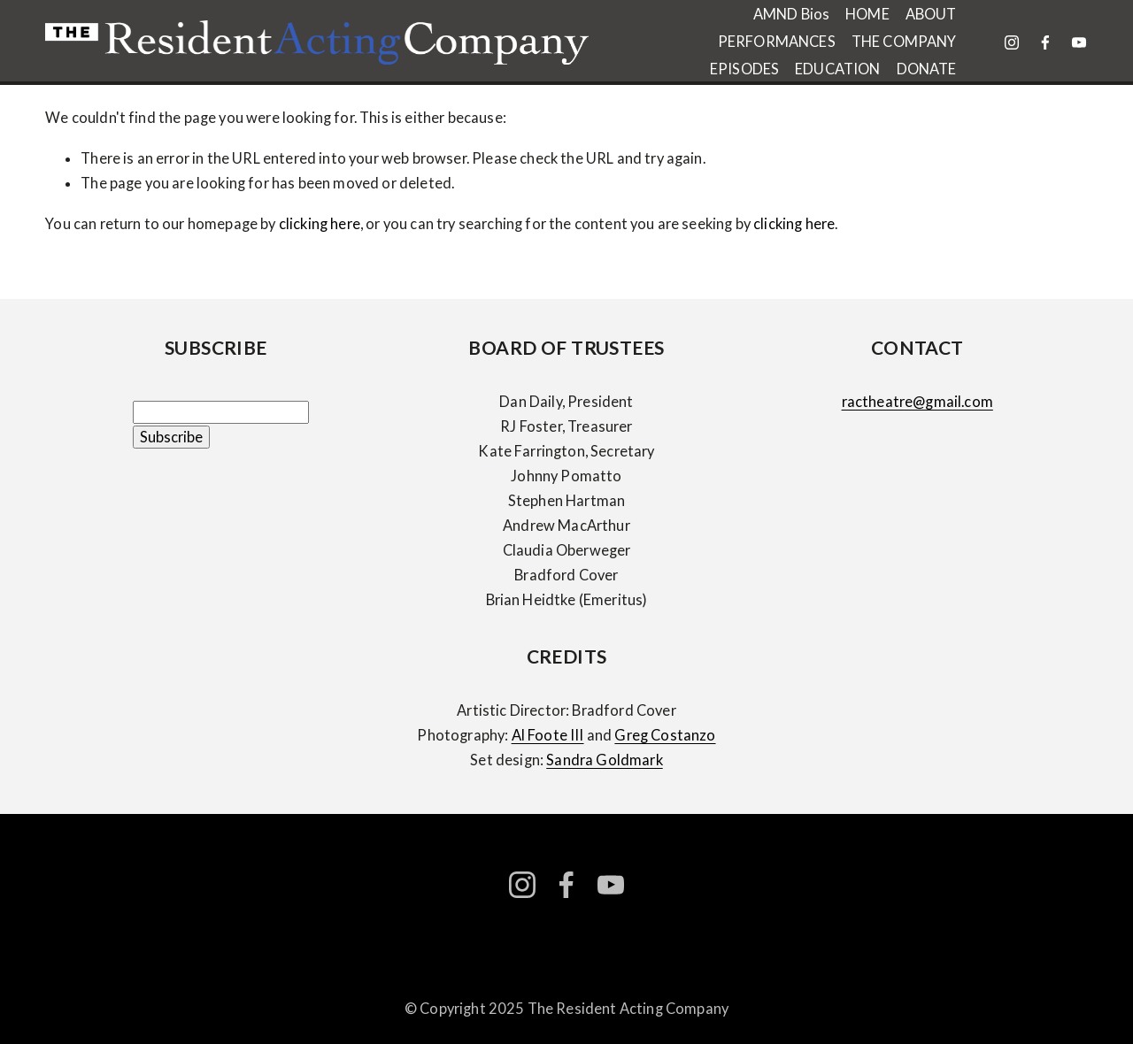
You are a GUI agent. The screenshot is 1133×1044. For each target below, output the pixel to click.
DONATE (927, 69)
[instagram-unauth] (1012, 42)
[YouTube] (1079, 42)
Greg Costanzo (664, 735)
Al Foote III (548, 735)
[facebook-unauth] (1045, 42)
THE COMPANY (904, 41)
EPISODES (744, 69)
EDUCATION (837, 69)
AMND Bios (791, 14)
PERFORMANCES (777, 41)
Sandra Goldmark (604, 760)
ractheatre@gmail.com (917, 402)
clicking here (319, 224)
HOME (867, 14)
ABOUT (931, 14)
